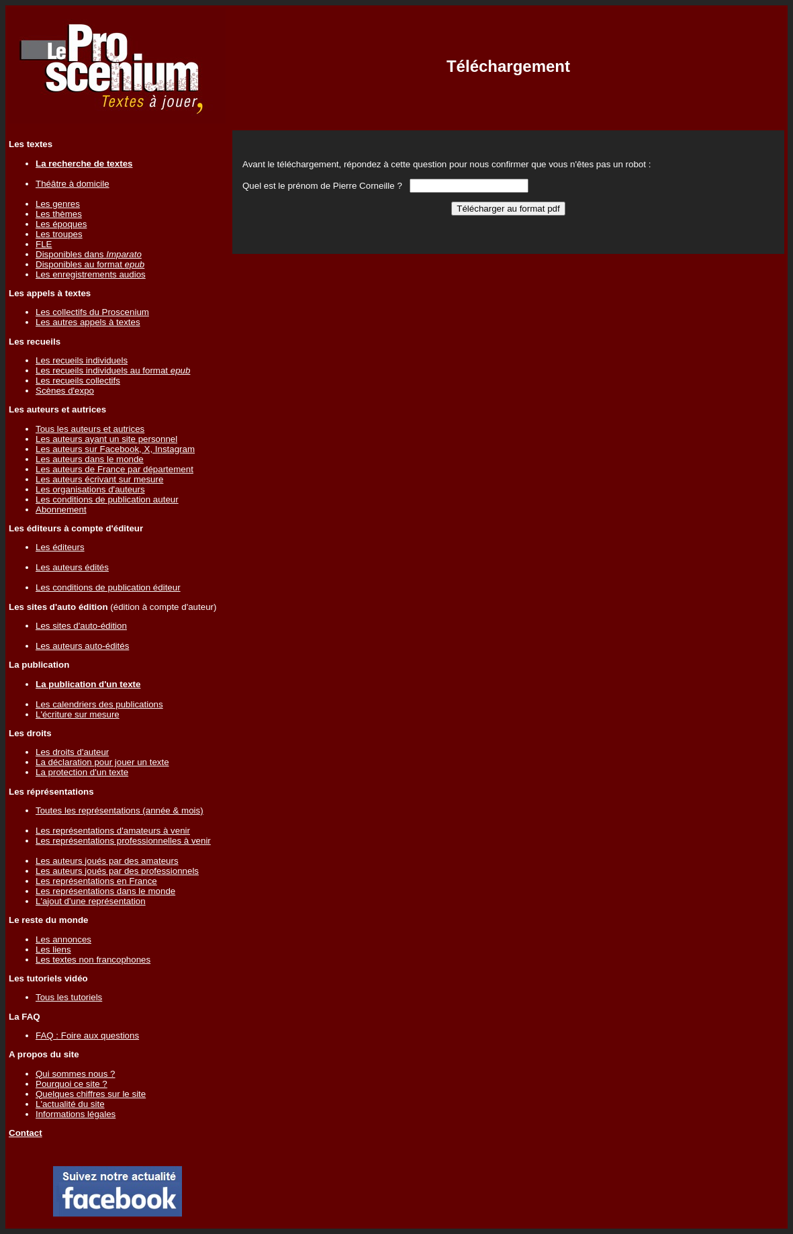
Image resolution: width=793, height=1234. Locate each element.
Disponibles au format (90, 264)
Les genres (58, 204)
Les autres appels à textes (88, 322)
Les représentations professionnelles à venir (123, 841)
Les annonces (63, 939)
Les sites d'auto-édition (81, 626)
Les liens (53, 949)
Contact (25, 1133)
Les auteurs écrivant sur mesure (99, 479)
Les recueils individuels (82, 360)
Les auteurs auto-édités (82, 646)
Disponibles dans (89, 254)
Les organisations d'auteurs (90, 489)
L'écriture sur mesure (78, 714)
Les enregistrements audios (91, 274)
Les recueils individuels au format (113, 370)
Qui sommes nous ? (75, 1074)
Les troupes (59, 234)
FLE (44, 244)
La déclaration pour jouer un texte (102, 762)
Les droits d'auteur (72, 752)
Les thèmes (59, 214)
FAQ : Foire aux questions (87, 1035)
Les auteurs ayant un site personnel (106, 439)
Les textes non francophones (93, 960)
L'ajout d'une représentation (91, 901)
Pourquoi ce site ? (71, 1084)
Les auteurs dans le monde (90, 459)
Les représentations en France (96, 881)
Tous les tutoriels (69, 997)
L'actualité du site (70, 1104)
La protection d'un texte (82, 772)
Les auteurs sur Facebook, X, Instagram (115, 449)
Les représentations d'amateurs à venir (113, 831)
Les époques (61, 224)
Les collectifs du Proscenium (92, 312)
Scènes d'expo (65, 391)
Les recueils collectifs (78, 381)
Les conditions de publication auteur (107, 499)
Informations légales (75, 1114)
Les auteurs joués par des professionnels (117, 871)
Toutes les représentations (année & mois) (119, 810)
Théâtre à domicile (72, 184)
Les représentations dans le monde (105, 891)
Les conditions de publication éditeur (108, 587)
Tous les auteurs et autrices (90, 429)
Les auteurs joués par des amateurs (107, 861)
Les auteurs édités (72, 567)
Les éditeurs (60, 547)
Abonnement (61, 509)
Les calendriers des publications (99, 704)
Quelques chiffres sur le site (91, 1094)
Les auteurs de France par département (114, 469)
